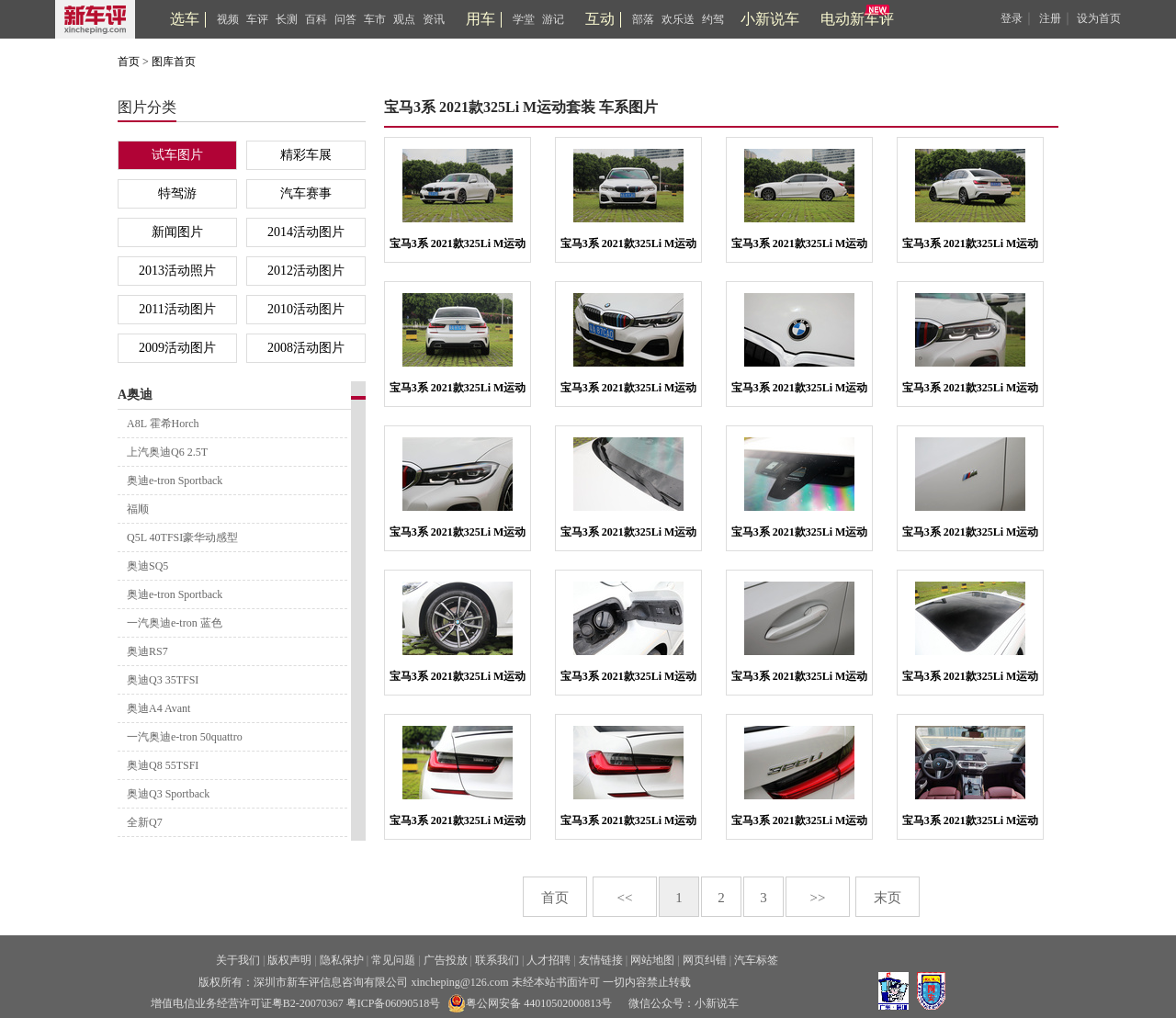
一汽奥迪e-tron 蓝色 (174, 622)
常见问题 (393, 960)
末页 (887, 897)
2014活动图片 (306, 232)
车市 (375, 19)
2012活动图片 (306, 270)
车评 (257, 19)
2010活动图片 (306, 309)
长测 (287, 19)
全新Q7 (145, 822)
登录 (1012, 18)
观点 (404, 19)
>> (818, 897)
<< (625, 897)
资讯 (434, 19)
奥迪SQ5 (147, 566)
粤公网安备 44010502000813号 (529, 1003)
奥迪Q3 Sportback (168, 793)
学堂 (524, 19)
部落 (643, 19)
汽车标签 (756, 960)
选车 (184, 19)
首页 (129, 61)
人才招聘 (548, 960)
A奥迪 (135, 395)
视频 (228, 19)
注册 (1050, 18)
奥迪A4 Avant (158, 708)
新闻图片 (177, 232)
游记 (553, 19)
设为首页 (1099, 18)
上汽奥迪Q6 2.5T (167, 452)
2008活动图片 (306, 348)
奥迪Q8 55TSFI (162, 765)
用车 (480, 19)
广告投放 (446, 960)
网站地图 (652, 960)
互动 (600, 19)
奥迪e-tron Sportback (174, 480)
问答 (345, 19)
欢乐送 (678, 19)
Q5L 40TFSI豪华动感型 (182, 537)
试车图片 (177, 155)
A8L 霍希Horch (163, 423)
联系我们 (497, 960)
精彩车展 (306, 155)
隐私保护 (342, 960)
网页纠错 (705, 960)
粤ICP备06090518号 (393, 1003)
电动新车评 (857, 19)
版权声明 (289, 960)
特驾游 (177, 193)
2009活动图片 (177, 348)
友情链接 (601, 960)
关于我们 (238, 960)
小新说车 (770, 19)
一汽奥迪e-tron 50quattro (185, 736)
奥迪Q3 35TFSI (162, 679)
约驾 (713, 19)
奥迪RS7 (147, 651)
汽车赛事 (306, 193)
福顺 (138, 509)
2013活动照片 (177, 270)
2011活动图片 (177, 309)
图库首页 (174, 61)
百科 (316, 19)
